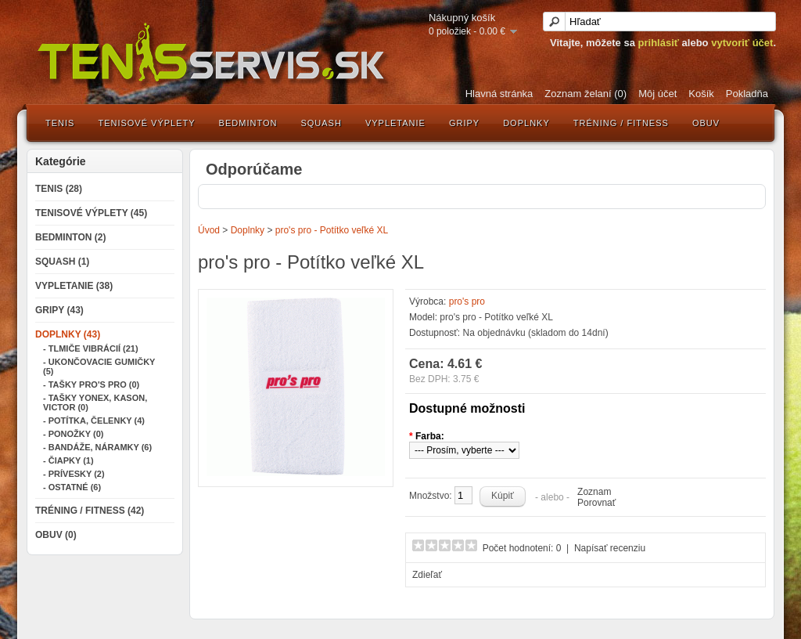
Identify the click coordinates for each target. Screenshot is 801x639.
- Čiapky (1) (68, 460)
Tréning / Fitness (621, 123)
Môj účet (657, 93)
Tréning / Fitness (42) (89, 510)
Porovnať (596, 502)
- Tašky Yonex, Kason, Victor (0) (95, 402)
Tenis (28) (58, 188)
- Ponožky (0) (73, 434)
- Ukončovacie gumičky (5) (99, 366)
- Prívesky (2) (74, 473)
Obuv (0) (56, 534)
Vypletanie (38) (74, 285)
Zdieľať (427, 574)
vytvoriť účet (742, 43)
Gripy (464, 123)
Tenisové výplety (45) (91, 213)
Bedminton (248, 123)
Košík (701, 93)
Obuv (706, 123)
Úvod (209, 230)
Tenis (59, 123)
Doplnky (526, 123)
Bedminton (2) (70, 237)
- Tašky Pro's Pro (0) (91, 384)
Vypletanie (395, 123)
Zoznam (594, 491)
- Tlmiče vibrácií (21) (90, 348)
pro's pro (467, 301)
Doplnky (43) (67, 334)
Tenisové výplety (146, 123)
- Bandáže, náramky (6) (97, 447)
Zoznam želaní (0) (585, 93)
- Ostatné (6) (72, 487)
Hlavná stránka (499, 93)
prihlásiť (658, 43)
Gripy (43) (59, 310)
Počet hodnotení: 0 (522, 548)
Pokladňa (747, 93)
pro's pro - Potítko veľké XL (332, 230)
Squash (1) (62, 261)
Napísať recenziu (609, 548)
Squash (320, 123)
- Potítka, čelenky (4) (94, 420)
